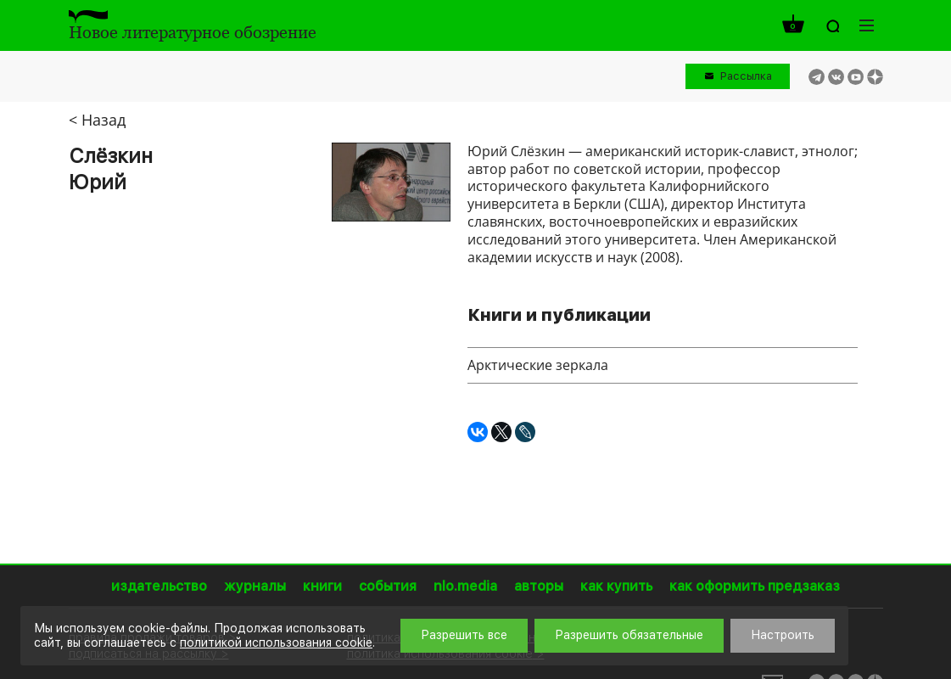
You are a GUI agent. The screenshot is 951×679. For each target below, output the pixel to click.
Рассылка (746, 76)
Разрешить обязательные (629, 635)
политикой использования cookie (276, 642)
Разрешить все (464, 635)
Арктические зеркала (537, 365)
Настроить (782, 635)
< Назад (97, 119)
